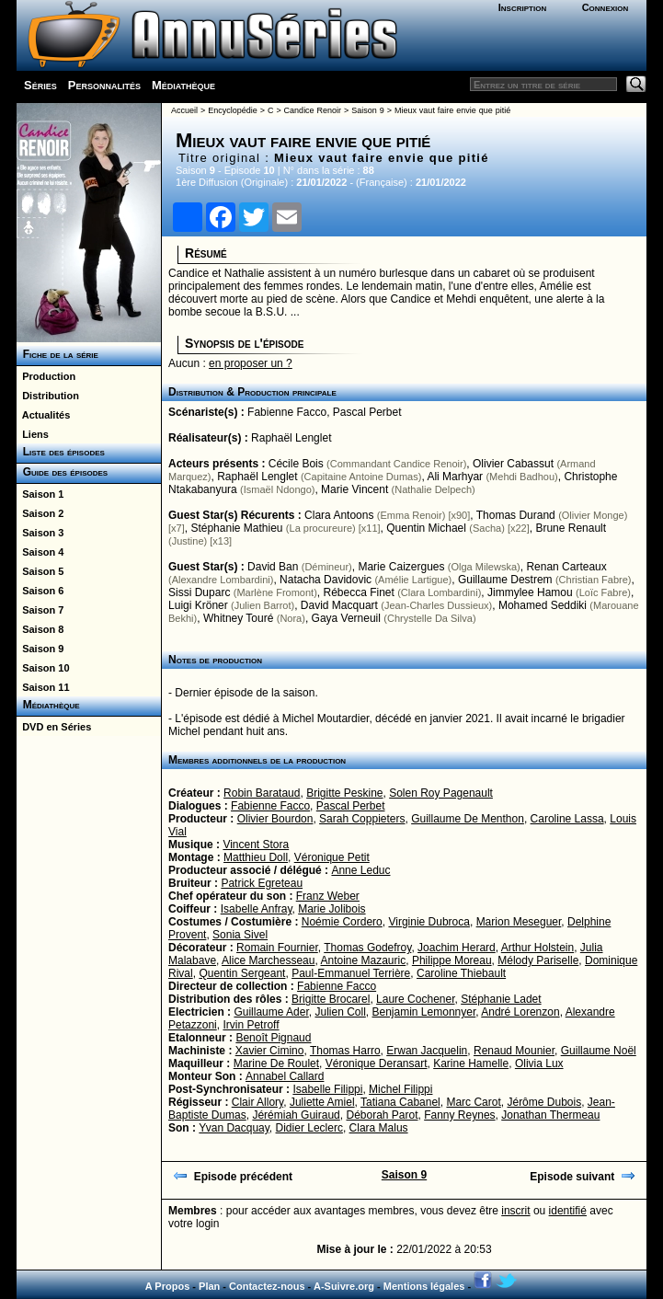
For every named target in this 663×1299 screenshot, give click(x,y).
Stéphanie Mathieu (236, 528)
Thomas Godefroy (367, 947)
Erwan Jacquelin (426, 1050)
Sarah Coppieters (362, 818)
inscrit (515, 1210)
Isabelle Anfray (256, 908)
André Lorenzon (520, 1012)
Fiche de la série (57, 354)
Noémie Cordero (342, 921)
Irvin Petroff (251, 1024)
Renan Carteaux (566, 566)
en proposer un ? (250, 363)
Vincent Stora (256, 844)
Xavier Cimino (269, 1050)
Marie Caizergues (401, 566)
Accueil (184, 110)
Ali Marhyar (455, 476)
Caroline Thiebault (461, 973)
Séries (40, 85)
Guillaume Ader (271, 1012)
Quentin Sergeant (242, 973)
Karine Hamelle (471, 1063)
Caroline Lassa (567, 818)
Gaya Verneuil (346, 618)
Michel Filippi (400, 1089)
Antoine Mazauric (363, 960)
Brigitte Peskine (344, 793)
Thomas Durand (515, 515)
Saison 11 (43, 687)
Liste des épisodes (61, 451)
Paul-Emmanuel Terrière (350, 973)
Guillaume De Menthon (467, 818)
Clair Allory (257, 1102)
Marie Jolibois (331, 908)
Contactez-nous (267, 1286)
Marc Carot (473, 1102)
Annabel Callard (285, 1076)
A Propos (167, 1286)
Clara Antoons (338, 515)
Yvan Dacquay (234, 1127)
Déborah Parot (381, 1115)
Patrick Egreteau (262, 883)
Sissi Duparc (199, 592)
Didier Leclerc (309, 1127)
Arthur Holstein (537, 947)
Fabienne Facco (286, 412)
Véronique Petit (332, 857)
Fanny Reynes (459, 1115)
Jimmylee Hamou (530, 592)
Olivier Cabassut (513, 463)
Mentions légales (424, 1286)
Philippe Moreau (452, 960)
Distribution (48, 395)
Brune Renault (570, 528)
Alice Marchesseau (268, 960)
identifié (568, 1210)
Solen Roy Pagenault (441, 793)
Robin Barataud (261, 793)
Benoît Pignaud (273, 1037)
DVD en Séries (54, 726)
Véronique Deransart (377, 1063)
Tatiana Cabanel (400, 1102)
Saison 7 (40, 609)
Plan (209, 1286)
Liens (33, 434)
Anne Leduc (360, 870)
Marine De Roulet (276, 1063)
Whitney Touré (238, 618)
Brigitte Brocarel (330, 999)
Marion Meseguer (519, 921)
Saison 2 (40, 513)
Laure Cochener (415, 999)
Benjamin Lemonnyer (424, 1012)
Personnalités (104, 85)
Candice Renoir (312, 110)
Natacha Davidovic (326, 579)
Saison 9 (40, 648)
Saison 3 (40, 532)
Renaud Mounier (514, 1050)
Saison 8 (40, 629)
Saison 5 (40, 571)
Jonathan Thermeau (550, 1115)
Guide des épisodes (62, 472)
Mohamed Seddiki (542, 605)
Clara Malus (378, 1127)
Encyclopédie (232, 110)
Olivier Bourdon (275, 818)
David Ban (272, 566)
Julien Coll (339, 1012)
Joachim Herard (456, 947)
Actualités (43, 414)
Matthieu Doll (255, 857)
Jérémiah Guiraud (295, 1115)
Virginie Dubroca (429, 921)
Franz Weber (328, 896)
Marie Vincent (354, 489)
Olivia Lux (539, 1063)
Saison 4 (40, 552)
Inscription (522, 7)
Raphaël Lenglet (291, 437)
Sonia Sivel (240, 934)
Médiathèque (183, 85)
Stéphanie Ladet (501, 999)
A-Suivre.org (344, 1286)
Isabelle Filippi (327, 1089)
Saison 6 (40, 590)
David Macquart (339, 605)
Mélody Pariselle (537, 960)
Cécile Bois (296, 463)
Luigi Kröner (198, 605)
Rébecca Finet (358, 592)
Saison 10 (43, 667)
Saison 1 (40, 494)
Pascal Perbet (367, 412)
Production (46, 376)
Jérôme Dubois (544, 1102)
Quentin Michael (426, 528)
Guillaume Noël (598, 1050)
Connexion (605, 7)
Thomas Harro (345, 1050)
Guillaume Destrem (505, 579)
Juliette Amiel (322, 1102)
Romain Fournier (277, 947)
